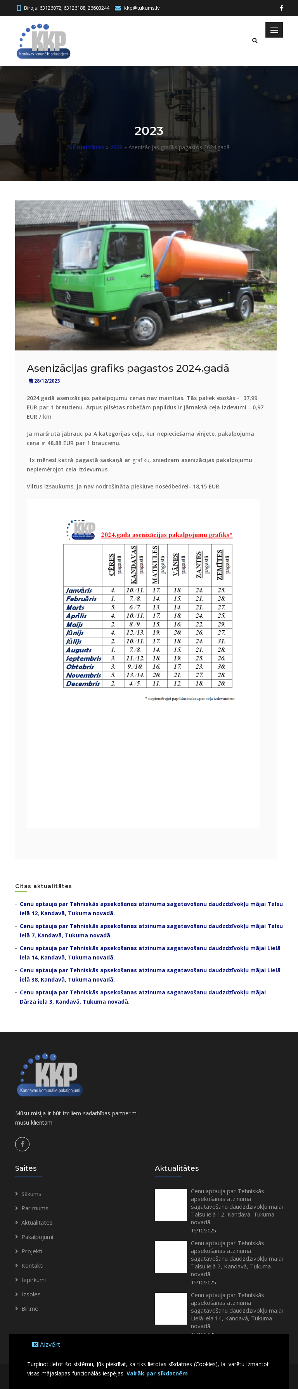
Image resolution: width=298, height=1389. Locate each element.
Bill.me (29, 1308)
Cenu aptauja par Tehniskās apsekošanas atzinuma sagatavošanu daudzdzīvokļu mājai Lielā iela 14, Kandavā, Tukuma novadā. (237, 1310)
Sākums (31, 1193)
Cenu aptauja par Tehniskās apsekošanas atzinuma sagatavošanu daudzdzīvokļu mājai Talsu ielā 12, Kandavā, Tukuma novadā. (237, 1206)
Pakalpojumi (37, 1237)
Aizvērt (46, 1344)
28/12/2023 (44, 381)
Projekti (31, 1251)
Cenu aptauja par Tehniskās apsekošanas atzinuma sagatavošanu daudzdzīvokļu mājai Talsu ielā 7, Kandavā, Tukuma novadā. (237, 1258)
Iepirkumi (33, 1280)
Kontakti (32, 1265)
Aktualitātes (86, 147)
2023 (116, 147)
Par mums (35, 1208)
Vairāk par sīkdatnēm (157, 1373)
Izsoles (31, 1294)
